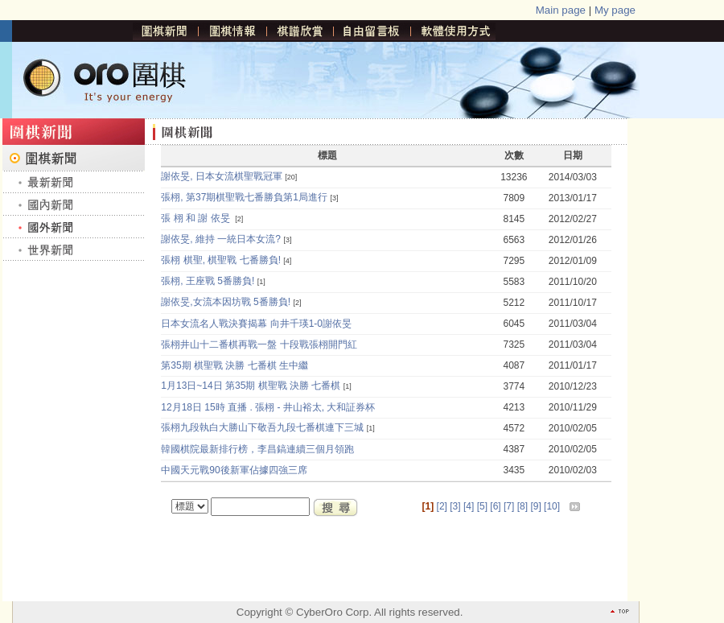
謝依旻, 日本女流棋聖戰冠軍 (221, 176)
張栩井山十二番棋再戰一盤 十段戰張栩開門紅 (258, 344)
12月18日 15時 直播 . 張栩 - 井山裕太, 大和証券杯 (269, 407)
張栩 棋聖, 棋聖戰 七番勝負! (221, 260)
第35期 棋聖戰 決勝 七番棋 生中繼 (234, 365)
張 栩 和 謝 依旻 (196, 218)
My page (615, 10)
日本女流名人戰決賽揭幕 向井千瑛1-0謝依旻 (256, 323)
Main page (561, 10)
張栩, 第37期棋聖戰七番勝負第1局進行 (244, 197)
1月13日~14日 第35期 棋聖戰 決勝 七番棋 (250, 385)
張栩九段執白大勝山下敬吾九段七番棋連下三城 (262, 427)
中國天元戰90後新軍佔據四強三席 (235, 470)
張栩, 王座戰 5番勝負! (207, 281)
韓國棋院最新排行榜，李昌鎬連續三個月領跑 (257, 449)
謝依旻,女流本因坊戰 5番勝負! (225, 301)
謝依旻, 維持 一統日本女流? (221, 239)
